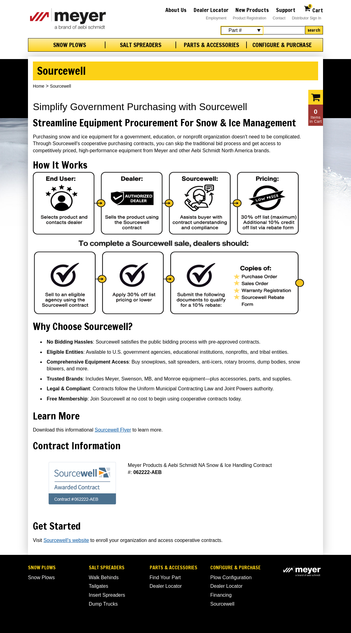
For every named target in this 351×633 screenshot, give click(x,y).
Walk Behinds (104, 577)
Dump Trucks (103, 604)
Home (38, 86)
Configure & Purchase (282, 45)
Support (285, 10)
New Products (252, 10)
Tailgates (98, 586)
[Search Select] (242, 30)
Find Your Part (165, 577)
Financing (220, 595)
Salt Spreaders (140, 45)
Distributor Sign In (306, 18)
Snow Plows (69, 45)
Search (314, 30)
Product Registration (249, 18)
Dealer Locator (211, 10)
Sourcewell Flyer (113, 429)
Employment (216, 18)
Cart (313, 9)
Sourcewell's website (66, 540)
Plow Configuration (230, 577)
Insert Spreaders (107, 595)
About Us (176, 10)
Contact (279, 18)
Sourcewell (222, 604)
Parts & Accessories (211, 45)
